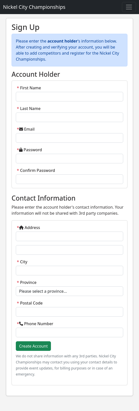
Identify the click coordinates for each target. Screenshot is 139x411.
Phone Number (35, 323)
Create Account (33, 346)
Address (28, 227)
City (22, 262)
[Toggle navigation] (129, 7)
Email (26, 129)
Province (26, 282)
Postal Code (30, 303)
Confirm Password (36, 170)
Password (29, 150)
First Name (29, 88)
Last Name (29, 108)
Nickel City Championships (34, 7)
